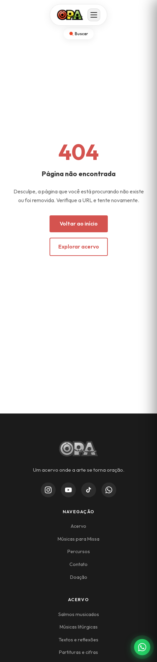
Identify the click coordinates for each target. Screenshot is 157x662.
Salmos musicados (78, 614)
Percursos (78, 551)
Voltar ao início (79, 223)
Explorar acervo (78, 246)
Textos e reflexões (78, 640)
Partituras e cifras (78, 652)
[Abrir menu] (94, 14)
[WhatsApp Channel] (108, 489)
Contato (78, 564)
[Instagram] (48, 489)
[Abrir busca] (79, 33)
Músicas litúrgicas (79, 627)
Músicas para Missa (78, 539)
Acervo (78, 526)
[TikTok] (88, 489)
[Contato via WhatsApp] (142, 647)
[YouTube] (68, 489)
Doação (78, 577)
